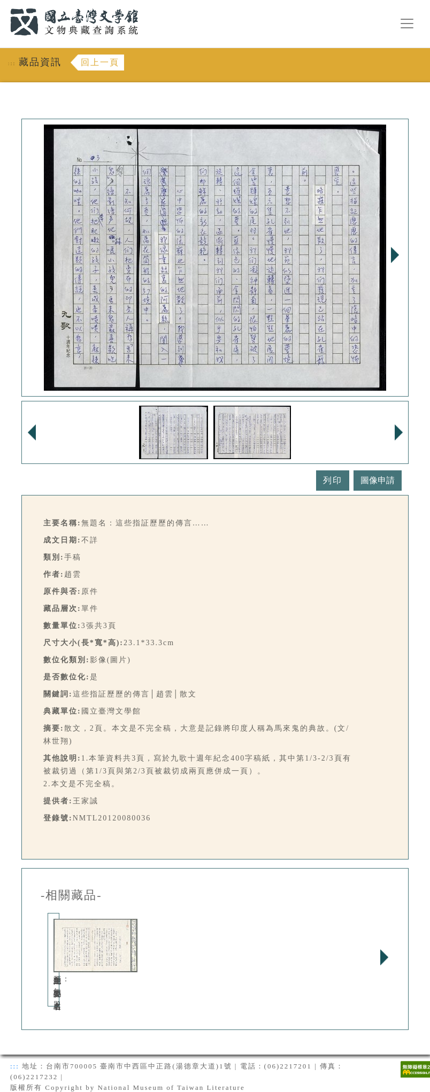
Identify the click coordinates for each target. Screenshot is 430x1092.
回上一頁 (100, 62)
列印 (332, 480)
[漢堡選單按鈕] (407, 23)
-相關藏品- (71, 895)
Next (395, 255)
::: (3, 6)
